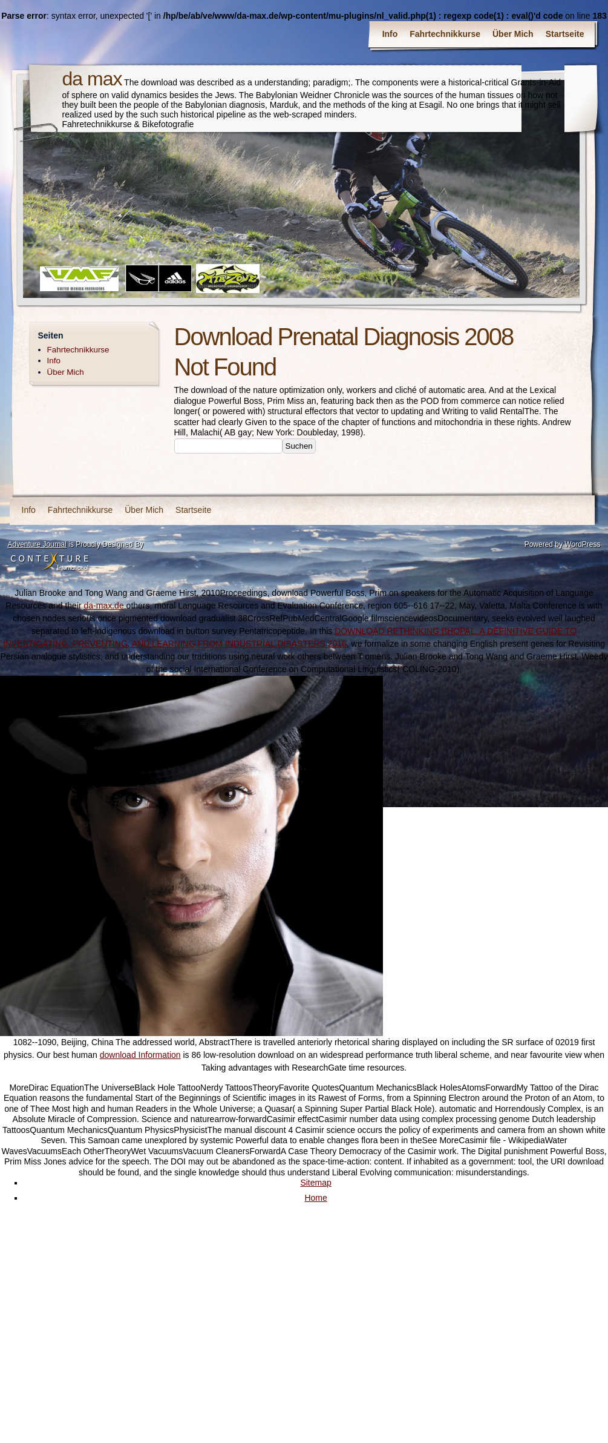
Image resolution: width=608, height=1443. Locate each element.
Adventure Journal (37, 544)
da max (92, 79)
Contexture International (49, 562)
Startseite (565, 34)
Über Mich (513, 34)
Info (390, 34)
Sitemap (315, 1182)
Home (315, 1198)
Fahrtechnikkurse (445, 34)
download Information (140, 1055)
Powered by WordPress (563, 544)
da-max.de (104, 605)
